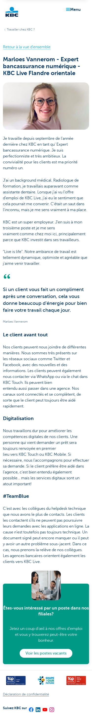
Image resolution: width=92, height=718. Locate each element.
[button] (72, 9)
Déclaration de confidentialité (26, 694)
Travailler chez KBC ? (21, 29)
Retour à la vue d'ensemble (27, 47)
